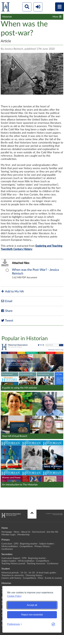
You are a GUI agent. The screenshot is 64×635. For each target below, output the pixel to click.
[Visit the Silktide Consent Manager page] (53, 624)
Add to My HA (12, 291)
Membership (23, 534)
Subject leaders (46, 544)
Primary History (42, 546)
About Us (25, 532)
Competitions (26, 546)
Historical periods (10, 573)
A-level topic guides (46, 573)
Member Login (8, 534)
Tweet (7, 320)
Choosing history (34, 575)
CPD (16, 544)
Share (7, 310)
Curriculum (6, 544)
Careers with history (11, 578)
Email (6, 301)
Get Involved (38, 532)
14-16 (23, 573)
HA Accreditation (9, 546)
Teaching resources (36, 563)
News (16, 532)
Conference (7, 549)
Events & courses (53, 578)
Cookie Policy (14, 596)
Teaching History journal (13, 563)
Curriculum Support (10, 558)
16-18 (31, 573)
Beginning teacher (28, 544)
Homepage (6, 532)
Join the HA (52, 532)
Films (40, 578)
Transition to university (12, 575)
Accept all (32, 605)
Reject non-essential (32, 614)
